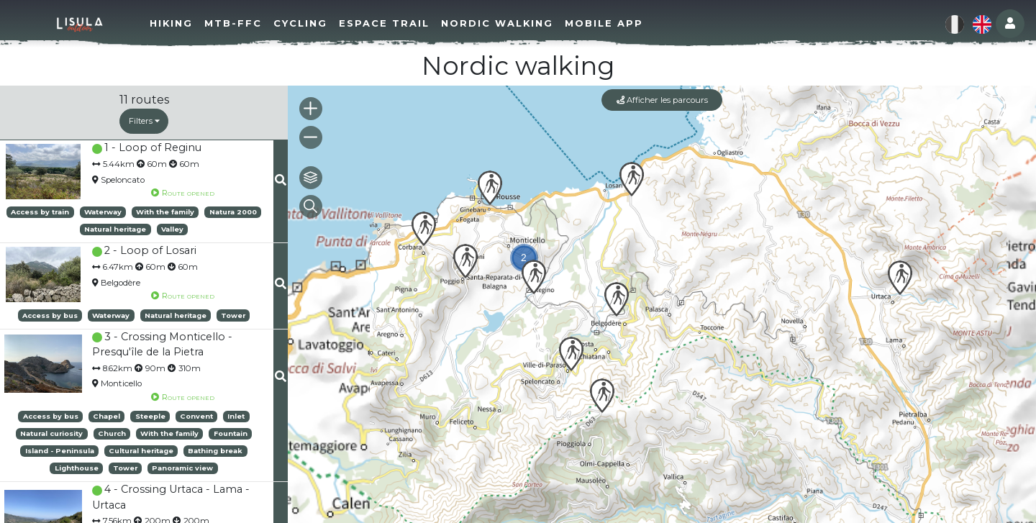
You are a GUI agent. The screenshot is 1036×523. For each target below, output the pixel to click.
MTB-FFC (239, 23)
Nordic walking (503, 23)
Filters (144, 121)
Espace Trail (390, 23)
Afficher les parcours (662, 100)
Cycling (307, 23)
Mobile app (610, 23)
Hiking (177, 23)
